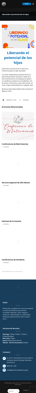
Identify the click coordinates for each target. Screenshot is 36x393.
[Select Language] (13, 391)
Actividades (26, 100)
